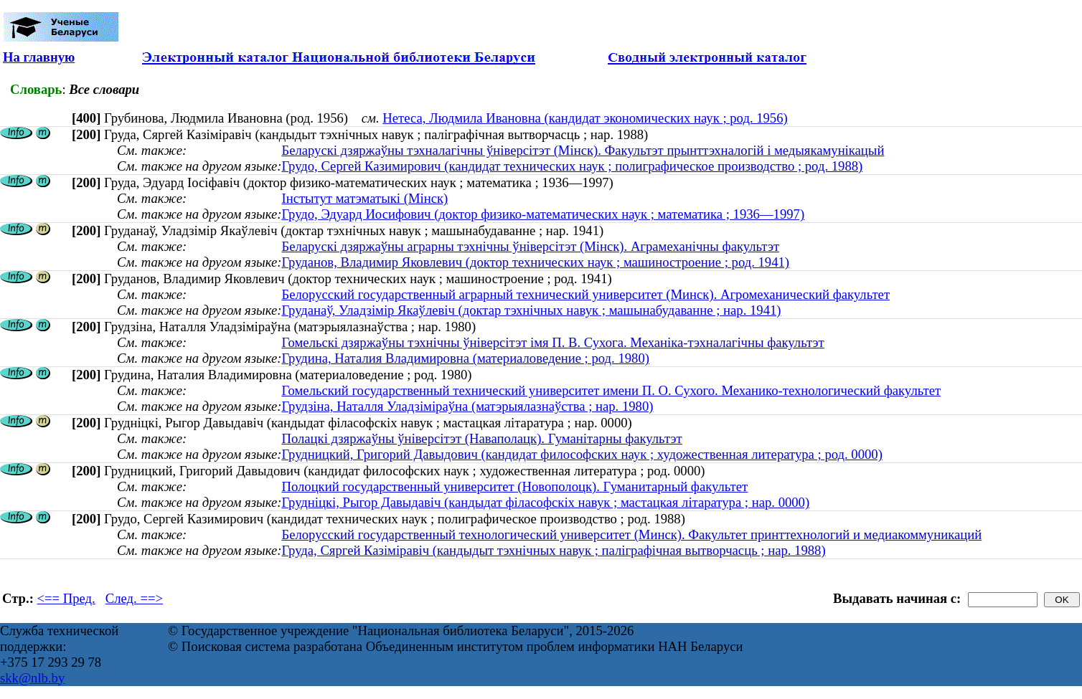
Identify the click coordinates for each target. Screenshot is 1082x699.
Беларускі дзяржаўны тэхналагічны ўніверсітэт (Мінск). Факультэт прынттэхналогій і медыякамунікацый (582, 150)
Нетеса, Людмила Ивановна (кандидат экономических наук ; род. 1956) (585, 117)
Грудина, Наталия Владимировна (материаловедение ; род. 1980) (465, 358)
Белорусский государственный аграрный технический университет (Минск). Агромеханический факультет (585, 294)
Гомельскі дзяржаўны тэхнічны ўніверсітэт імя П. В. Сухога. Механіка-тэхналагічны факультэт (552, 342)
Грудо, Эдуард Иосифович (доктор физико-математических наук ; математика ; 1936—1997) (542, 214)
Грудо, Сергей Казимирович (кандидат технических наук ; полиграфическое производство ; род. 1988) (571, 165)
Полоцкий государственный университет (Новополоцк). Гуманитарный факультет (514, 486)
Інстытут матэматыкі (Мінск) (364, 198)
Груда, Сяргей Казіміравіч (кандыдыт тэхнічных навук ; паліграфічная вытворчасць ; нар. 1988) (553, 550)
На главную (39, 57)
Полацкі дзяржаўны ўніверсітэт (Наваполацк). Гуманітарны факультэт (481, 438)
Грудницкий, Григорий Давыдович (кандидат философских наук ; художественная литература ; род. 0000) (581, 454)
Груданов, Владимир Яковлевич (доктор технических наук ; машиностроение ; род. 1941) (535, 262)
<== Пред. (66, 598)
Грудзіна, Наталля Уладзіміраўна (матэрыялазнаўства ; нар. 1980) (467, 406)
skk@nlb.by (32, 677)
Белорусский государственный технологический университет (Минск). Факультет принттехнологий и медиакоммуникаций (631, 534)
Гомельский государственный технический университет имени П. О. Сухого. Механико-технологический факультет (611, 390)
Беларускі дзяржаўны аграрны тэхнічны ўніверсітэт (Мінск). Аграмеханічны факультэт (530, 246)
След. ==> (134, 598)
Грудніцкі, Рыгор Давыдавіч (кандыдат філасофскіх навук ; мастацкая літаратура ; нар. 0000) (545, 502)
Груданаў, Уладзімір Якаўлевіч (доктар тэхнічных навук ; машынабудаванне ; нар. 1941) (531, 310)
